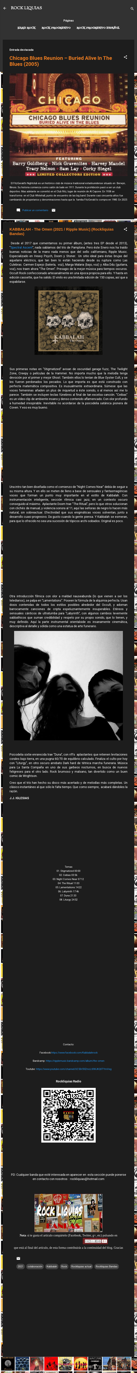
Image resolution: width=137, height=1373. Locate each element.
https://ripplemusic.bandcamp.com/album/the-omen (75, 1060)
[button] (125, 57)
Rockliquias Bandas (106, 1266)
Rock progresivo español (98, 28)
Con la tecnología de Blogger (68, 1364)
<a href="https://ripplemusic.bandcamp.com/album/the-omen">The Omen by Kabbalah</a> (68, 971)
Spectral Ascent (21, 247)
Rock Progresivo (56, 28)
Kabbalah (52, 1266)
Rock (64, 1266)
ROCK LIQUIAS (26, 8)
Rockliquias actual (81, 1266)
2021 (20, 1266)
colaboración (35, 1266)
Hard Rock (27, 28)
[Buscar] (132, 9)
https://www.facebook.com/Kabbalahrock (74, 1052)
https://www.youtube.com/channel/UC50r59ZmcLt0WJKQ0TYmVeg (74, 1069)
